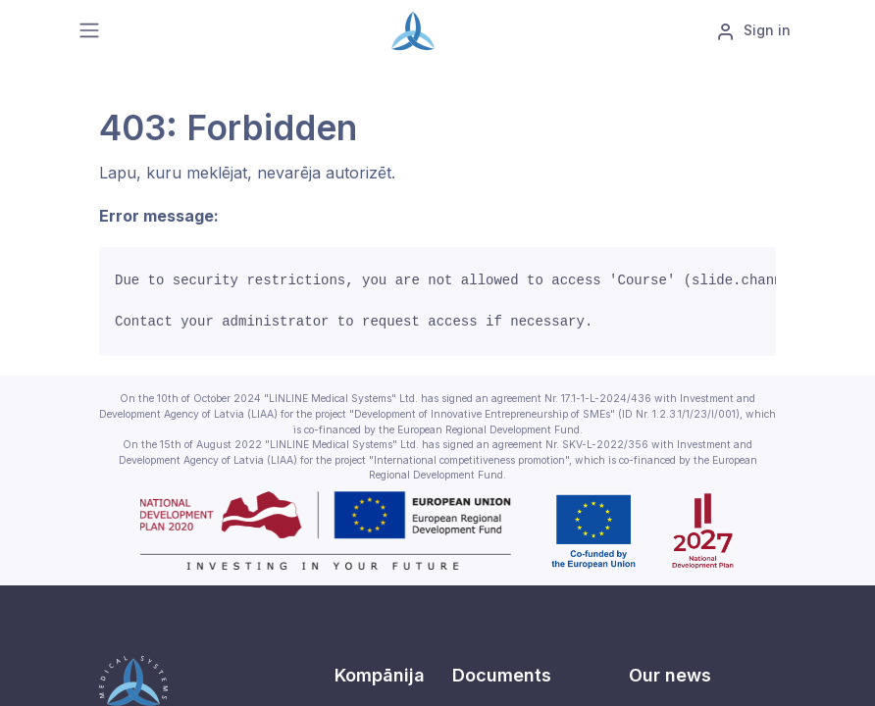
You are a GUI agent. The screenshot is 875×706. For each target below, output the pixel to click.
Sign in (753, 31)
